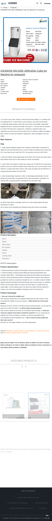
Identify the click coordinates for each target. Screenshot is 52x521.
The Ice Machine (20, 342)
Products (14, 7)
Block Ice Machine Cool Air (33, 345)
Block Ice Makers (14, 347)
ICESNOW (23, 347)
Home (5, 7)
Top (47, 515)
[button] (37, 3)
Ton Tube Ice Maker (18, 345)
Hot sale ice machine (43, 342)
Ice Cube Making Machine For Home (21, 508)
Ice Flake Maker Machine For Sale (28, 497)
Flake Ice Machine (6, 345)
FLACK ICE (43, 508)
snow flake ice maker (41, 503)
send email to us (26, 99)
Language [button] (47, 3)
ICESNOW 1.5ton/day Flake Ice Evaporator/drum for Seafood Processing (27, 331)
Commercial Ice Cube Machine (18, 503)
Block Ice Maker (31, 342)
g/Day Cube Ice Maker (7, 342)
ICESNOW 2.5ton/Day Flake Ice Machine (16, 333)
